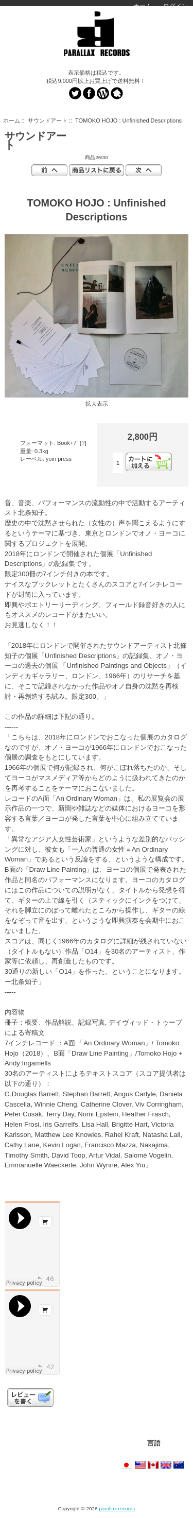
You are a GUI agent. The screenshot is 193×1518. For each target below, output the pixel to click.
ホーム (142, 6)
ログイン (175, 6)
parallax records (117, 1508)
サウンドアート (47, 120)
